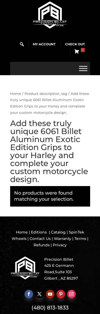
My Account (44, 44)
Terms (80, 238)
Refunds (42, 245)
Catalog (58, 232)
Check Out (75, 44)
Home (15, 94)
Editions (39, 232)
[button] (22, 44)
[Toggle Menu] (83, 68)
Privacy (60, 245)
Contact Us (40, 238)
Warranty (62, 238)
